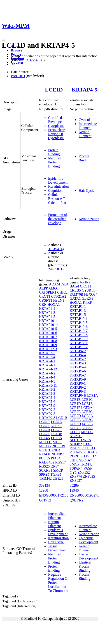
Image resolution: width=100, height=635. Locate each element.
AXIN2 (84, 282)
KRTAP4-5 (84, 90)
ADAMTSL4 (58, 284)
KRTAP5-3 (47, 393)
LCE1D (54, 90)
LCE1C (44, 422)
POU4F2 (76, 452)
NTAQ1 (45, 454)
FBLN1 (58, 300)
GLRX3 (87, 298)
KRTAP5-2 (47, 389)
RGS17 (60, 462)
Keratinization (58, 186)
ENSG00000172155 (53, 495)
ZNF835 (89, 476)
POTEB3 (88, 448)
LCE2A (56, 426)
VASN (88, 468)
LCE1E (56, 422)
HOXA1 (54, 304)
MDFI (57, 442)
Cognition (55, 190)
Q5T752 (45, 500)
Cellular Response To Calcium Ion (57, 199)
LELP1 (75, 432)
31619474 (55, 249)
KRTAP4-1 (47, 361)
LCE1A (92, 395)
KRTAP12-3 (48, 349)
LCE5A (56, 438)
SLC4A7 (85, 460)
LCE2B (44, 430)
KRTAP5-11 (48, 385)
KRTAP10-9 (48, 345)
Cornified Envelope (55, 120)
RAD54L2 (46, 462)
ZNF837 (76, 480)
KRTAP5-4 (47, 397)
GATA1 (75, 298)
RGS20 (44, 466)
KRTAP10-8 (48, 341)
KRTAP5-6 (47, 401)
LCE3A (87, 416)
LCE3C (87, 420)
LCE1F (44, 426)
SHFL (74, 460)
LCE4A (44, 438)
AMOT (54, 288)
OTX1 (87, 444)
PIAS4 (55, 458)
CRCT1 (44, 296)
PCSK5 (44, 458)
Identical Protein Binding (54, 162)
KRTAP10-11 (49, 325)
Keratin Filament (85, 134)
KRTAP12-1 (79, 343)
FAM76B (76, 294)
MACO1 (45, 442)
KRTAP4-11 (48, 365)
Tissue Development (57, 548)
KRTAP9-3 (47, 414)
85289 (74, 485)
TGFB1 (56, 474)
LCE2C (56, 430)
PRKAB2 (90, 452)
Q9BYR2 (76, 500)
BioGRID (18, 76)
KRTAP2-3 (47, 353)
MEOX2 (45, 446)
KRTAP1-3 (47, 312)
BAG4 (74, 286)
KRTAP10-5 (48, 329)
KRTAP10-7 (48, 337)
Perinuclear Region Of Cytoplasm (56, 134)
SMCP (58, 470)
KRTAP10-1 (48, 321)
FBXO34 (91, 294)
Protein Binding (54, 152)
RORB (74, 456)
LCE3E (87, 424)
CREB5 (75, 290)
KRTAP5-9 (47, 406)
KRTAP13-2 (79, 347)
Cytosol (84, 120)
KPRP (87, 302)
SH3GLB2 (88, 456)
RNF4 (55, 466)
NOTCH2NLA (49, 450)
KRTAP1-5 (47, 317)
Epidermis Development (57, 180)
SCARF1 (45, 470)
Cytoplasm (56, 126)
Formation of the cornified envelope (57, 219)
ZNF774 (76, 476)
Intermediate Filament (88, 126)
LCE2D (44, 434)
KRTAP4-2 (47, 373)
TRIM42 (45, 478)
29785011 (55, 269)
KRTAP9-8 (47, 418)
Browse (16, 50)
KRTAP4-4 (47, 377)
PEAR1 (75, 448)
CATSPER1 (47, 292)
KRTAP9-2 (47, 410)
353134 (44, 485)
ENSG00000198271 (84, 495)
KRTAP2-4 (47, 357)
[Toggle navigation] (3, 39)
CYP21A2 (58, 296)
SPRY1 (44, 474)
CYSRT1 (45, 300)
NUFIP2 (57, 454)
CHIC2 (62, 292)
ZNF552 (84, 472)
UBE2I (58, 478)
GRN (43, 304)
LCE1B (61, 418)
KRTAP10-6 (48, 333)
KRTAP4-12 (48, 369)
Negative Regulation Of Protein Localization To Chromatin (58, 583)
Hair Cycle (86, 190)
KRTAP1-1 (47, 308)
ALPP (43, 288)
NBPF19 (58, 446)
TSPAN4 (76, 468)
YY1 (73, 472)
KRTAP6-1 (78, 383)
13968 (43, 490)
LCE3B (56, 434)
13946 (74, 490)
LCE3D (75, 424)
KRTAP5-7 (78, 375)
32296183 (36, 60)
